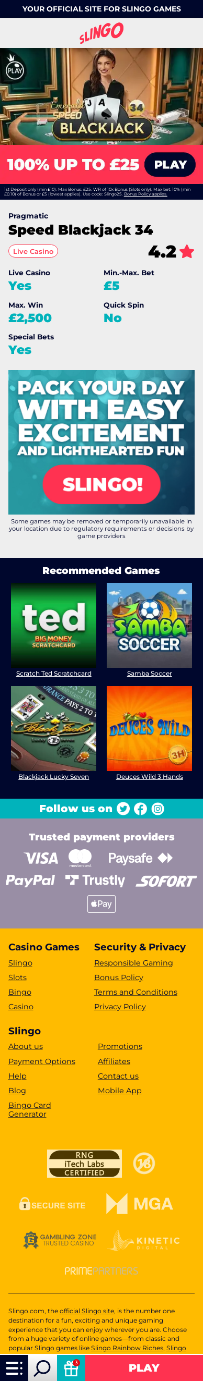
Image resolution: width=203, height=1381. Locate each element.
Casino (20, 1006)
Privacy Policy (120, 1006)
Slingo (20, 963)
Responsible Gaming (133, 963)
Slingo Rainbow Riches (127, 1348)
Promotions (120, 1046)
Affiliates (114, 1061)
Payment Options (41, 1061)
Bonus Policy (118, 977)
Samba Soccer (149, 673)
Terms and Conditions (135, 992)
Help (17, 1076)
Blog (17, 1090)
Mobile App (120, 1090)
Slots (17, 977)
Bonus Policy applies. (145, 194)
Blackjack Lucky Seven (53, 776)
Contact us (118, 1076)
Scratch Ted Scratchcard (53, 673)
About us (25, 1046)
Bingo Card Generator (29, 1110)
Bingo (19, 992)
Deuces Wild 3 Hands (149, 776)
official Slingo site (87, 1311)
